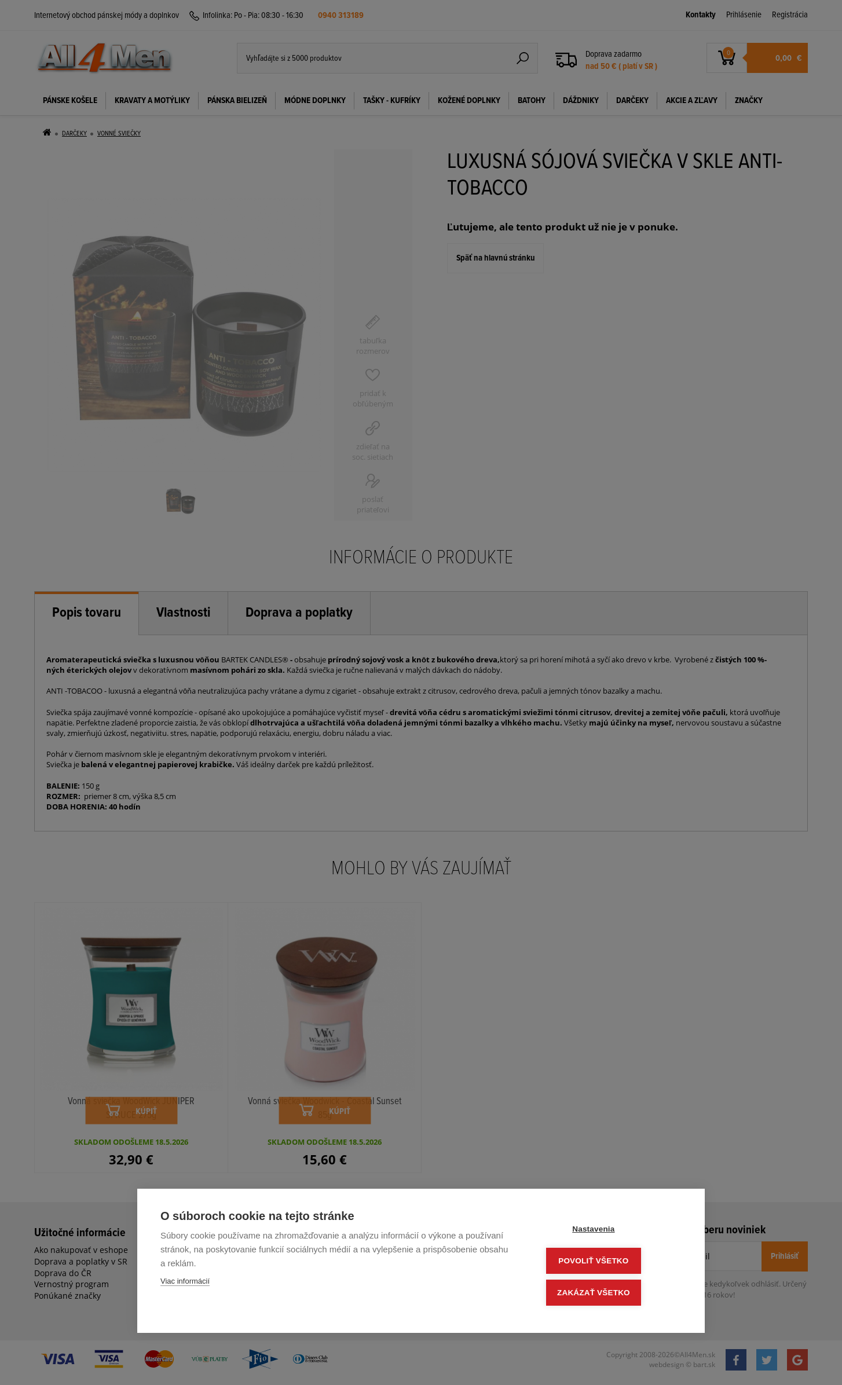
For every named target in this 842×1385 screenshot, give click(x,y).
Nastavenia (612, 1232)
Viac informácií (185, 1284)
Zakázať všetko (612, 1293)
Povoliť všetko (612, 1262)
